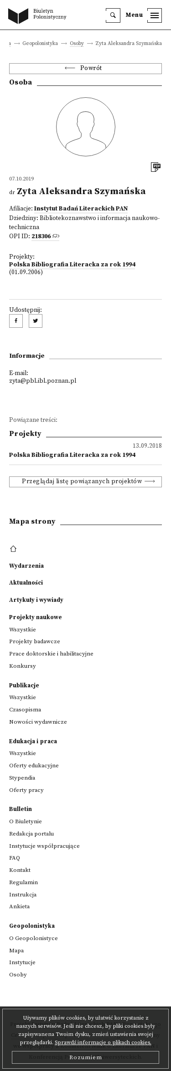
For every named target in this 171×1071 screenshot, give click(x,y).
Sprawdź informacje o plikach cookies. (103, 1042)
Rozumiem (85, 1057)
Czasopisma (25, 709)
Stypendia (22, 777)
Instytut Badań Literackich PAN (81, 209)
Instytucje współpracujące (44, 846)
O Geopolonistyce (33, 938)
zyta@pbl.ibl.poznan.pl (42, 381)
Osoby (77, 44)
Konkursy (22, 666)
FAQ (14, 857)
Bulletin (20, 809)
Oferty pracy (26, 790)
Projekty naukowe (35, 617)
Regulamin (23, 882)
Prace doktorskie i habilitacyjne (51, 653)
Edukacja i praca (33, 741)
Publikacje (24, 685)
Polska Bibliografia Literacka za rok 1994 (72, 265)
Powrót (91, 68)
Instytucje (22, 962)
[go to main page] (39, 16)
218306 (41, 236)
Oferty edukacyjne (34, 765)
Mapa (16, 950)
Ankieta (19, 906)
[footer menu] (14, 549)
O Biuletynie (25, 821)
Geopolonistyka (32, 926)
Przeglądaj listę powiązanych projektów (82, 481)
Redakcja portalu (31, 833)
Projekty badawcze (34, 641)
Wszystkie (22, 629)
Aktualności (26, 582)
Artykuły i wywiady (36, 600)
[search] (113, 15)
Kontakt (20, 870)
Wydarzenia (26, 566)
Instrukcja (22, 894)
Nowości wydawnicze (38, 722)
